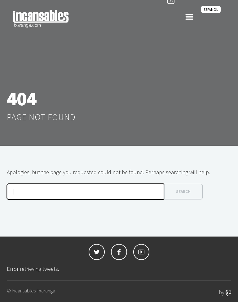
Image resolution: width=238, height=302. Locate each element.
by (225, 292)
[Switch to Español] (211, 9)
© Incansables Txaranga (31, 290)
